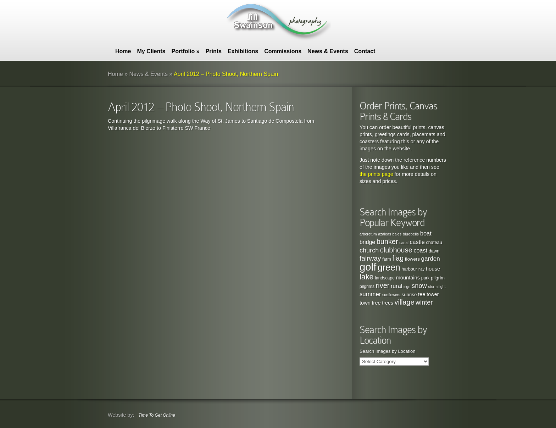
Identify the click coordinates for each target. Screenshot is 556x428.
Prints (214, 51)
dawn (434, 251)
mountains (408, 277)
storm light (436, 286)
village (405, 302)
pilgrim (438, 277)
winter (424, 302)
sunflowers (391, 295)
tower (433, 294)
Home (123, 51)
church (369, 250)
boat (426, 233)
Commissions (282, 51)
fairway (370, 258)
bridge (367, 242)
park (425, 278)
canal (403, 242)
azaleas (384, 234)
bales (397, 234)
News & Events (327, 51)
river (383, 285)
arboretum (368, 234)
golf (368, 267)
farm (386, 259)
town (365, 303)
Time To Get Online (156, 415)
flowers (412, 259)
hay (421, 269)
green (389, 267)
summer (370, 294)
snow (419, 285)
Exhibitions (243, 51)
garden (430, 258)
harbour (409, 269)
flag (398, 258)
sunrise (409, 294)
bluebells (411, 234)
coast (420, 250)
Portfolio (185, 51)
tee (422, 294)
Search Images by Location (388, 351)
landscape (385, 278)
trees (387, 303)
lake (367, 276)
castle (417, 242)
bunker (387, 241)
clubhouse (396, 250)
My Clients (151, 51)
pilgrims (367, 286)
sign (407, 286)
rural (396, 286)
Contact (365, 51)
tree (376, 303)
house (433, 269)
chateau (434, 242)
